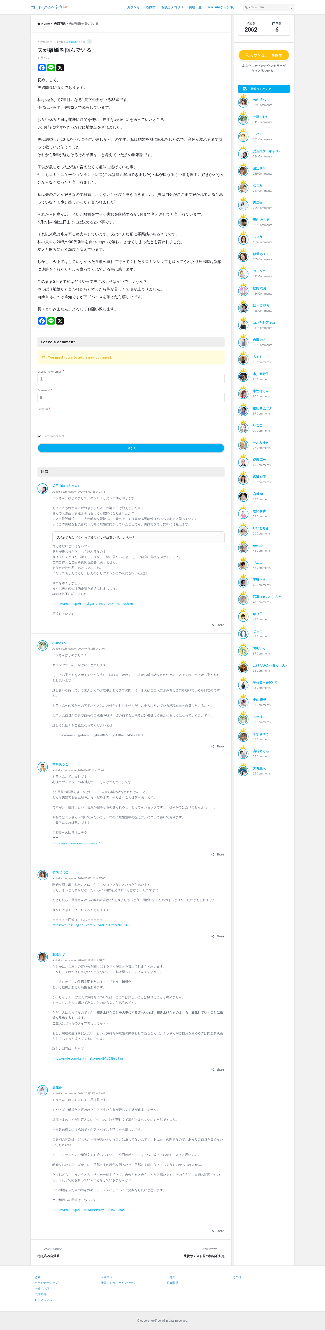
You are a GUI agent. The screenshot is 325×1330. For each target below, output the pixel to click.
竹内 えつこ (60, 872)
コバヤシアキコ (264, 322)
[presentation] (71, 420)
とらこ (257, 631)
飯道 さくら (261, 254)
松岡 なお (259, 288)
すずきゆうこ (262, 734)
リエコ (257, 562)
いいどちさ (261, 528)
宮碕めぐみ (261, 751)
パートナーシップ (46, 1282)
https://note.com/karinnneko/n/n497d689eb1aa (87, 1058)
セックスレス (43, 1299)
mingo (258, 545)
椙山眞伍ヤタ (262, 408)
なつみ (257, 185)
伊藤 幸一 (259, 459)
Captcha (43, 409)
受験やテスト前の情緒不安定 (204, 1256)
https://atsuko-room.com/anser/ (76, 843)
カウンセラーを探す (141, 7)
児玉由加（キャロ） (66, 486)
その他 (237, 1277)
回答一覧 (195, 7)
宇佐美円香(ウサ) (265, 682)
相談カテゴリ (172, 7)
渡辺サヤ (58, 954)
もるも (257, 357)
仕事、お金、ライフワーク (118, 1282)
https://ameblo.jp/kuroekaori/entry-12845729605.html (92, 1210)
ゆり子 (257, 614)
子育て (171, 1277)
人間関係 (106, 1277)
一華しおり (261, 117)
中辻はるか (261, 391)
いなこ (257, 425)
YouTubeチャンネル (221, 7)
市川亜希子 (261, 374)
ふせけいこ (60, 643)
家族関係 (172, 1282)
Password (44, 390)
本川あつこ (60, 764)
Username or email (50, 371)
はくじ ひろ (261, 305)
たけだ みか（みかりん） (270, 665)
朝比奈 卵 (259, 511)
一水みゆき (261, 442)
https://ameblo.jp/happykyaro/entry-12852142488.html (93, 604)
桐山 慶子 (259, 699)
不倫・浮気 (42, 1288)
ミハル (257, 134)
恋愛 (37, 1277)
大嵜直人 (259, 768)
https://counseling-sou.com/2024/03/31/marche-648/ (91, 925)
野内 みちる (261, 219)
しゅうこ (259, 237)
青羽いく (259, 648)
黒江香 (57, 1087)
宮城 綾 (258, 494)
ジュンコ (259, 271)
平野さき (259, 579)
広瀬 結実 (259, 477)
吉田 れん (259, 339)
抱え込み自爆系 (48, 1256)
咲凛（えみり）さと (267, 597)
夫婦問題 (73, 42)
